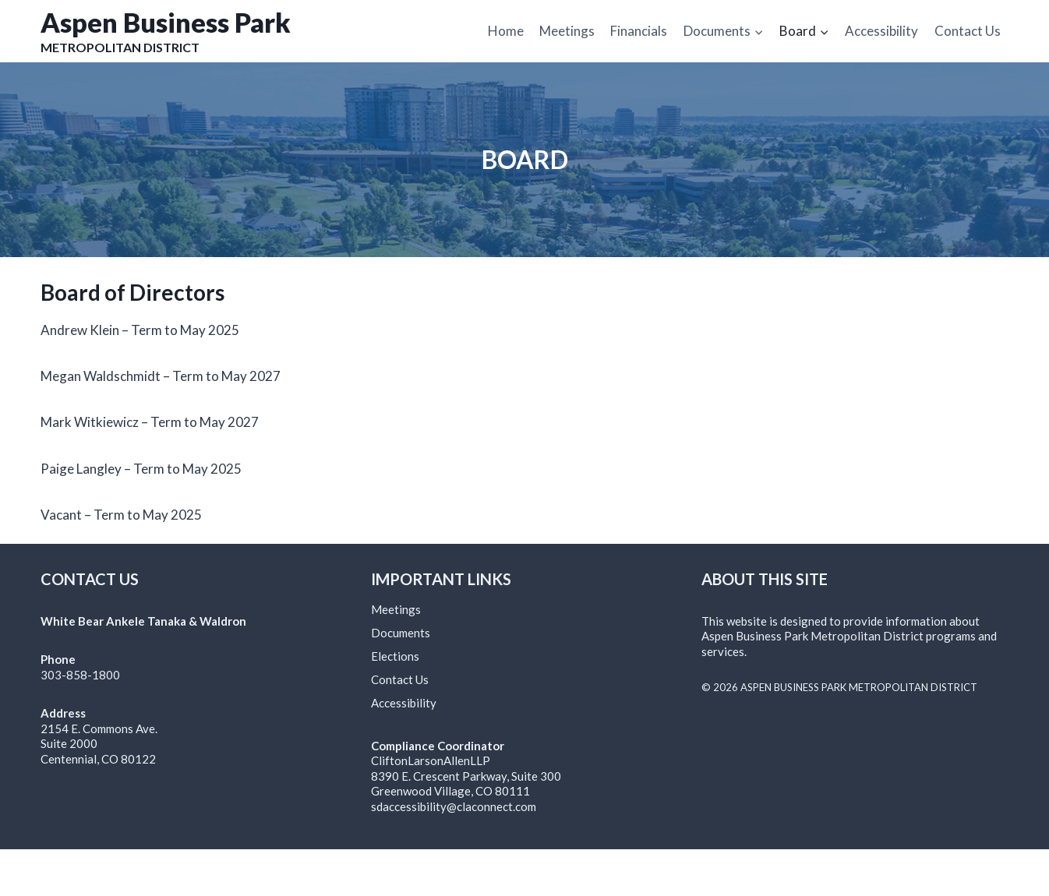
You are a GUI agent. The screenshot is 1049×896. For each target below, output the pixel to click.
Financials (638, 31)
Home (506, 31)
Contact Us (967, 31)
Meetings (567, 31)
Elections (395, 656)
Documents (400, 633)
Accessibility (881, 31)
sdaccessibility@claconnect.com (453, 806)
